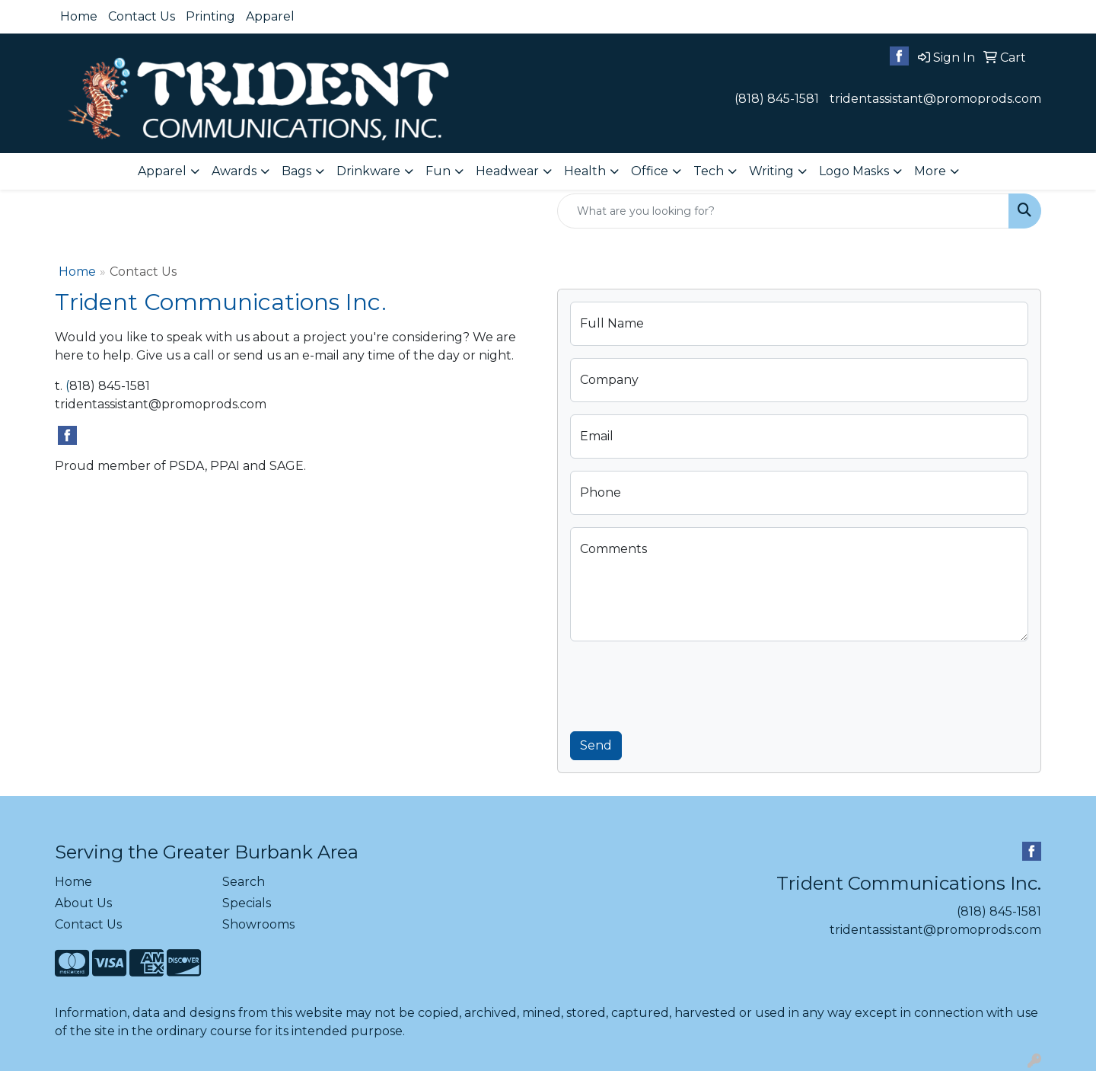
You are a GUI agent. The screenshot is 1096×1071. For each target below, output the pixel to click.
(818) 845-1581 (776, 98)
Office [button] (649, 171)
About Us (83, 903)
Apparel (270, 16)
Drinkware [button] (368, 171)
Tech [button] (708, 171)
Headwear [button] (507, 171)
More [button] (930, 171)
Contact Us (141, 16)
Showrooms (258, 924)
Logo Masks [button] (854, 171)
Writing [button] (771, 171)
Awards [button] (234, 171)
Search (243, 881)
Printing (210, 16)
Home (78, 16)
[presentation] (685, 683)
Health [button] (585, 171)
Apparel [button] (162, 171)
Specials (246, 903)
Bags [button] (296, 171)
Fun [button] (438, 171)
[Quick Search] (783, 211)
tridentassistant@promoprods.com (935, 98)
